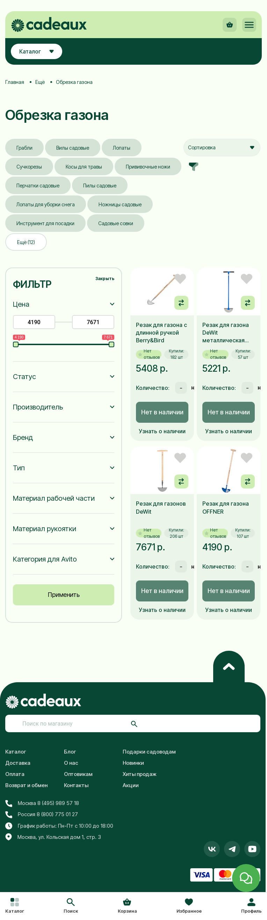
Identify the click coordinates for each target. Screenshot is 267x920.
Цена (21, 304)
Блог (70, 751)
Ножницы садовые (120, 204)
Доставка (17, 762)
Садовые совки (115, 223)
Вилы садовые (72, 148)
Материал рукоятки (44, 529)
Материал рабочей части (54, 498)
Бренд (23, 437)
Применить (64, 594)
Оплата (14, 774)
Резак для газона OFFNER (225, 507)
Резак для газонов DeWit (161, 507)
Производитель (38, 407)
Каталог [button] (36, 51)
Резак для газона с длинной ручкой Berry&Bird (161, 332)
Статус (24, 376)
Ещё (40, 82)
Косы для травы (84, 167)
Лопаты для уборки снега (45, 204)
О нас (71, 762)
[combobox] (221, 147)
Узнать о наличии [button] (162, 431)
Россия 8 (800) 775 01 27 (41, 814)
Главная (14, 82)
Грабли (24, 148)
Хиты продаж (140, 774)
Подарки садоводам (149, 751)
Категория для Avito (45, 559)
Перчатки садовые (37, 185)
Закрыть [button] (104, 278)
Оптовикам (78, 774)
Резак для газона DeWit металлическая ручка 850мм (225, 332)
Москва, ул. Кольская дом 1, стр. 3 (53, 837)
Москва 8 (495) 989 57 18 (42, 803)
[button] (71, 906)
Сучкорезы (29, 167)
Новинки (133, 762)
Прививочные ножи (148, 167)
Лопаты (121, 148)
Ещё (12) (26, 242)
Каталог (15, 751)
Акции (131, 785)
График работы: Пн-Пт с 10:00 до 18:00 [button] (59, 825)
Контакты (76, 785)
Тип (19, 468)
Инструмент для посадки (45, 223)
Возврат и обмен (26, 785)
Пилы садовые (99, 185)
